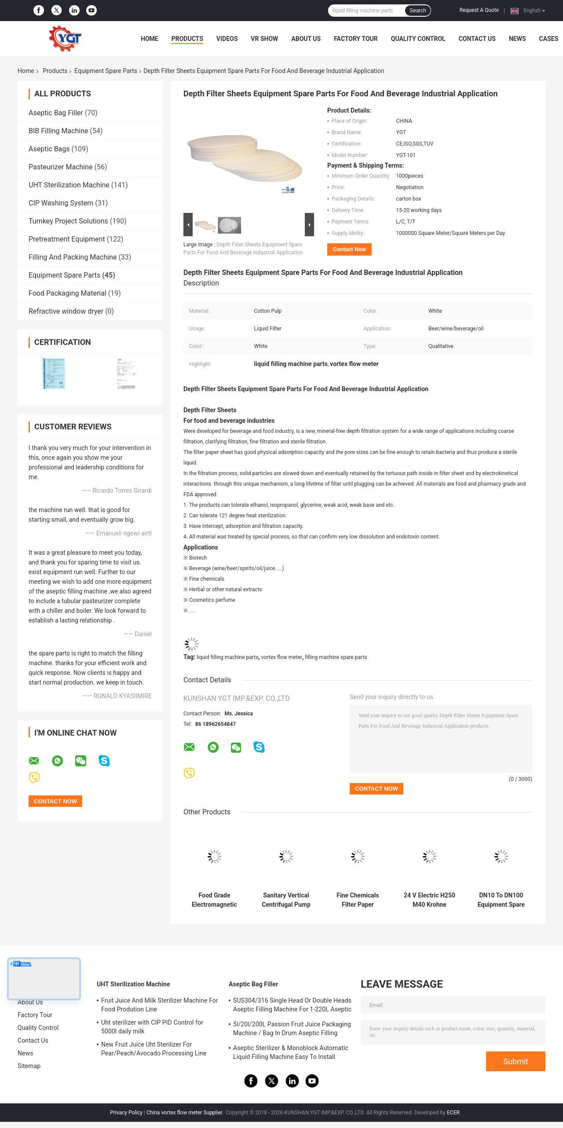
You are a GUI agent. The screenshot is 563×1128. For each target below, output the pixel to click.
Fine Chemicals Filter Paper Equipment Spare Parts (357, 900)
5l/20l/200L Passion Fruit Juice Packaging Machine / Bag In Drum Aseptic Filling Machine (292, 1030)
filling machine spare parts (336, 657)
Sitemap (29, 1065)
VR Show (264, 38)
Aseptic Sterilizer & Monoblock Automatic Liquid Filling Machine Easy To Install (290, 1052)
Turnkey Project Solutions (68, 221)
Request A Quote (479, 10)
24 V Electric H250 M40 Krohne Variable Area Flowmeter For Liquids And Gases (429, 900)
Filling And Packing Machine (73, 257)
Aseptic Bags (49, 149)
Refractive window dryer (66, 311)
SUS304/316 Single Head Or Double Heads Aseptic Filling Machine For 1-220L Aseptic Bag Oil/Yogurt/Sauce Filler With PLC (292, 1006)
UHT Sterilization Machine (69, 185)
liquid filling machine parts (227, 657)
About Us (306, 38)
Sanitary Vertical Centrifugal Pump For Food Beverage (286, 900)
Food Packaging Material (67, 293)
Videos (227, 38)
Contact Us (477, 38)
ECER (453, 1113)
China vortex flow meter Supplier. (185, 1113)
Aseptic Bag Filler (56, 113)
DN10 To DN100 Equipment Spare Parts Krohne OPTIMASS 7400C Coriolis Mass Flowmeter (501, 900)
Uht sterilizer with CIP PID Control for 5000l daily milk (152, 1027)
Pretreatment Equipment (67, 239)
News (517, 38)
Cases (549, 38)
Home (149, 38)
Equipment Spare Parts (105, 70)
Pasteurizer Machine (61, 167)
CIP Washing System (61, 203)
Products (187, 38)
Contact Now (349, 249)
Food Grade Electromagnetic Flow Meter (214, 900)
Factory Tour (356, 38)
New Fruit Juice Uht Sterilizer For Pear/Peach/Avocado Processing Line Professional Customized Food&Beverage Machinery (158, 1050)
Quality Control (418, 38)
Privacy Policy (126, 1113)
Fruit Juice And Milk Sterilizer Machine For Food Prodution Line (159, 1005)
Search (417, 10)
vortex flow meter (281, 657)
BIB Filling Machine (58, 131)
